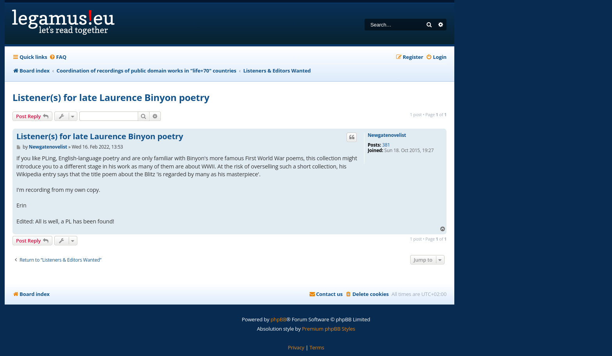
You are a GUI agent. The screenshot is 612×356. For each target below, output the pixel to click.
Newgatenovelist (387, 135)
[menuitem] (57, 57)
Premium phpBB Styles (328, 328)
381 (386, 145)
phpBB (278, 319)
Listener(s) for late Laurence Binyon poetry (110, 97)
